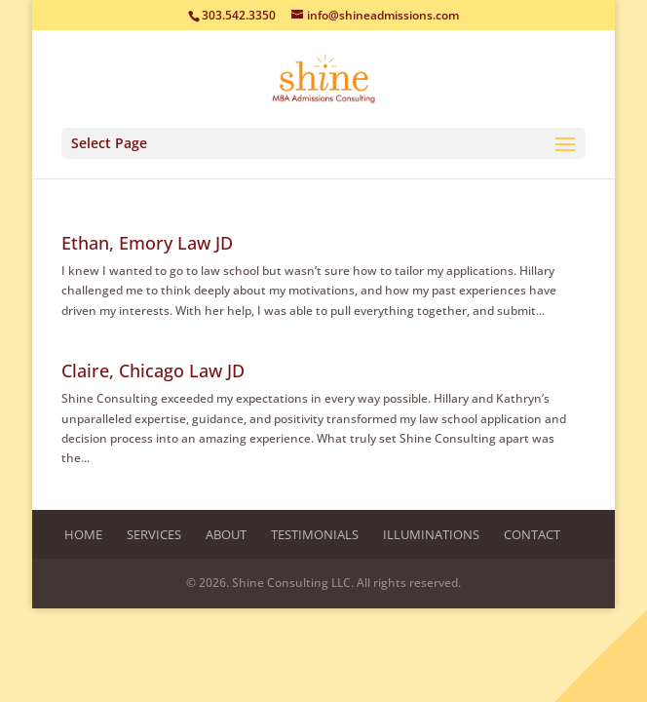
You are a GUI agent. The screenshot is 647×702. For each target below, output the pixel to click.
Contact (532, 534)
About (226, 534)
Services (154, 534)
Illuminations (431, 534)
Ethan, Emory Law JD (147, 242)
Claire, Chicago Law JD (153, 370)
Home (83, 534)
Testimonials (315, 534)
